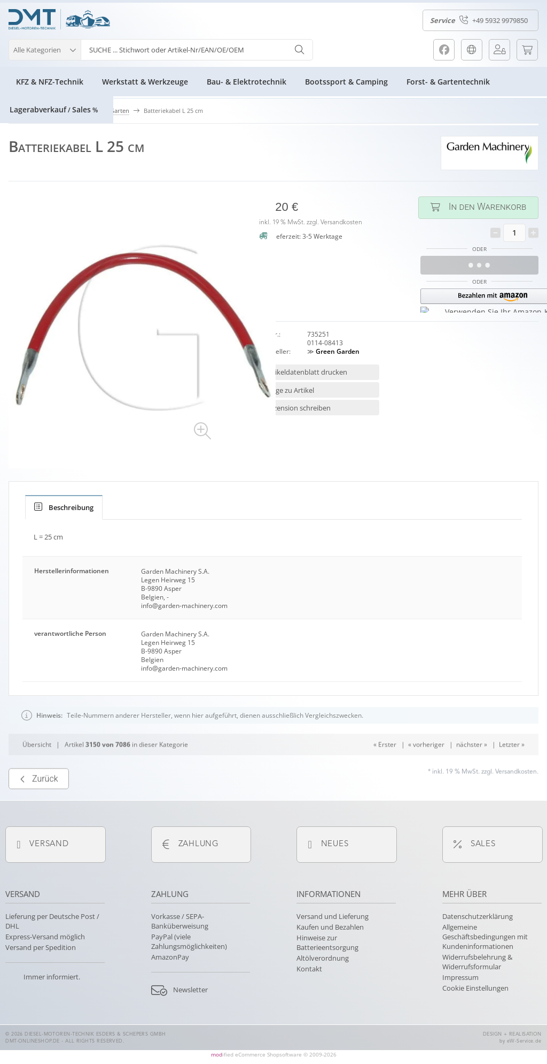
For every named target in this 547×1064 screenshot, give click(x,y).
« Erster (384, 772)
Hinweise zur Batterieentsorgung (327, 942)
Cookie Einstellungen (475, 988)
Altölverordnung (322, 958)
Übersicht (36, 772)
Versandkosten (341, 222)
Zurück (39, 807)
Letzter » (512, 772)
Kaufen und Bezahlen (330, 927)
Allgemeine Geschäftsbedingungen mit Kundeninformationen (485, 936)
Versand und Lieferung (332, 916)
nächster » (471, 772)
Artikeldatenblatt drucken (306, 372)
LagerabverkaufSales (54, 109)
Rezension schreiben (298, 408)
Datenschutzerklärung (477, 916)
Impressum (460, 977)
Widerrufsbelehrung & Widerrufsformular (477, 961)
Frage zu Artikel (289, 390)
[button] (45, 48)
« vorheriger (426, 772)
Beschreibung (63, 507)
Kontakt (309, 969)
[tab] (64, 507)
